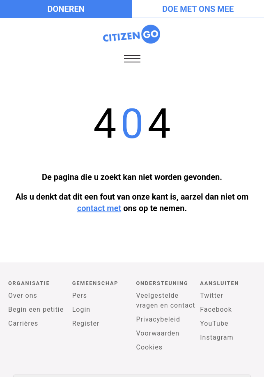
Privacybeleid (158, 319)
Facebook (216, 309)
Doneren (66, 9)
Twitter (211, 295)
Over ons (22, 295)
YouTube (214, 323)
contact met (99, 208)
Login (81, 309)
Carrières (23, 323)
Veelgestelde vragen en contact (165, 300)
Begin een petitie (36, 309)
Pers (79, 295)
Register (86, 323)
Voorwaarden (158, 333)
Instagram (216, 337)
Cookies (149, 347)
